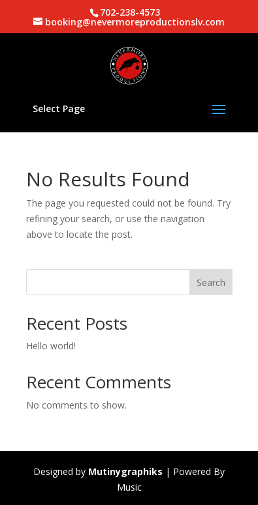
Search (211, 282)
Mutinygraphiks (125, 471)
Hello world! (51, 345)
